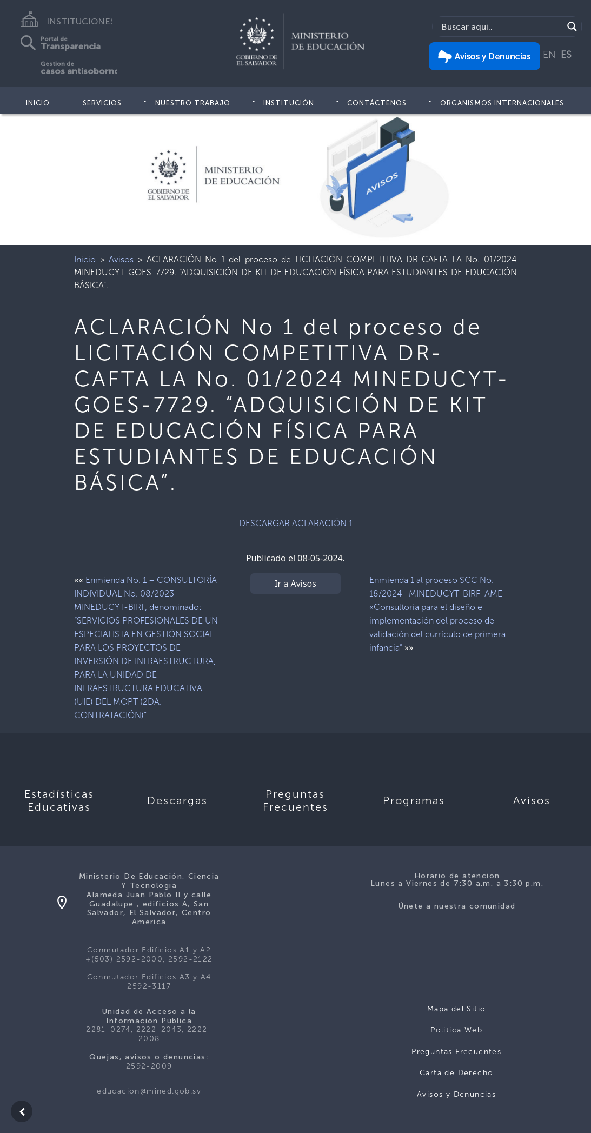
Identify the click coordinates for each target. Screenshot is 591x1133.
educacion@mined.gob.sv (149, 1091)
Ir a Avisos (295, 583)
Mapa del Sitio (456, 1008)
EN (549, 55)
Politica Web (456, 1030)
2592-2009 (149, 1066)
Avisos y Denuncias (456, 1094)
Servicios (102, 103)
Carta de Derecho (456, 1072)
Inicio (38, 103)
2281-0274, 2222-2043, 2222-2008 (149, 1034)
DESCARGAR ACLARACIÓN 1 (296, 523)
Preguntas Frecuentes (456, 1051)
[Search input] (500, 26)
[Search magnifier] (572, 26)
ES (566, 55)
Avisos (121, 259)
